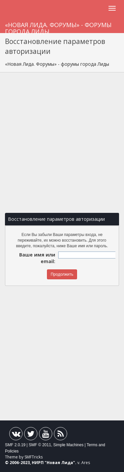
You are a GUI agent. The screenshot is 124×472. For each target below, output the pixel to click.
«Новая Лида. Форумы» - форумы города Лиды (58, 27)
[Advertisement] (62, 143)
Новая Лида (60, 462)
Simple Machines (68, 445)
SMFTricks (33, 457)
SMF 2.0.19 (15, 445)
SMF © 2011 (40, 445)
